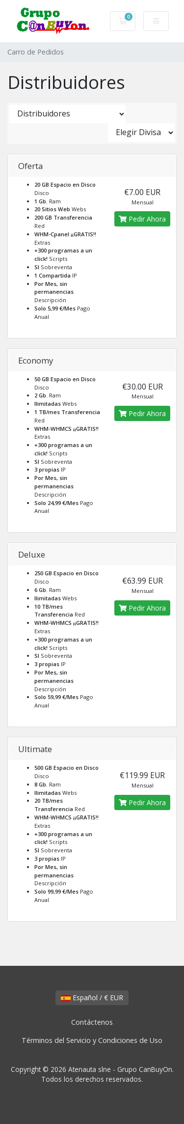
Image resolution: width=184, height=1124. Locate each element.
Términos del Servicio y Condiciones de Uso (92, 1040)
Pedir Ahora (142, 219)
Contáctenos (92, 1022)
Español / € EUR (92, 997)
